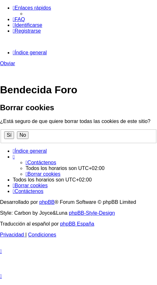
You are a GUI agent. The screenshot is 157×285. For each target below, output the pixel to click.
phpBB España (77, 224)
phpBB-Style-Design (92, 213)
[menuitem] (19, 19)
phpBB (47, 202)
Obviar (7, 63)
